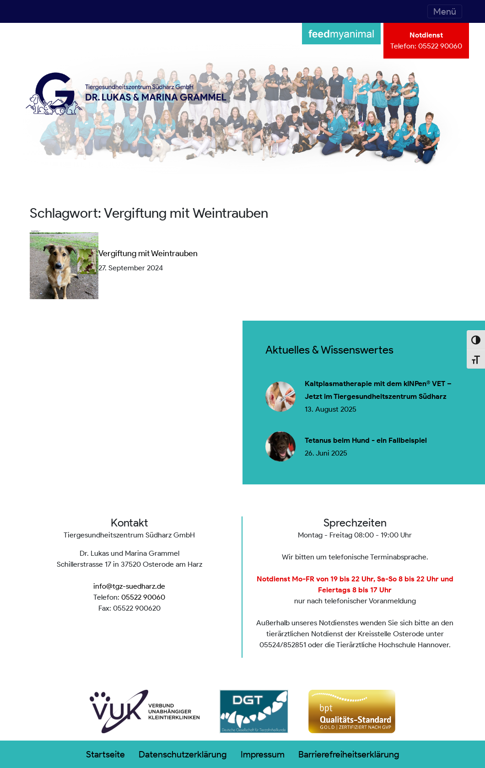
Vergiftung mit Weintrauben (148, 253)
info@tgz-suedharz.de (129, 586)
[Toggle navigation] (444, 11)
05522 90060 (440, 46)
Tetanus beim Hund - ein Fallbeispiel (366, 440)
